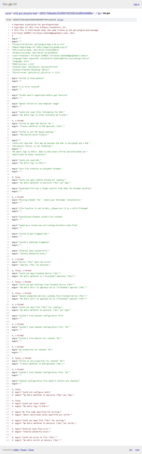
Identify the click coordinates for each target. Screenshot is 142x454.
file (60, 20)
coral (8, 13)
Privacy (23, 449)
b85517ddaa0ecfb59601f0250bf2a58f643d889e (66, 13)
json (137, 449)
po (99, 13)
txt (130, 449)
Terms (31, 449)
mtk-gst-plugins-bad (25, 13)
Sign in (136, 4)
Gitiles (16, 449)
